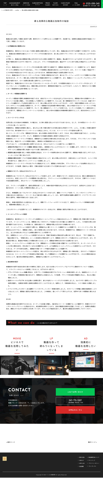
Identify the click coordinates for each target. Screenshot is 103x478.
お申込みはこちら (75, 410)
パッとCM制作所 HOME (7, 10)
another (17, 10)
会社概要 (79, 468)
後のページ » (92, 442)
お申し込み (80, 464)
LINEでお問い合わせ (75, 392)
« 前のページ (10, 442)
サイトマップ (90, 461)
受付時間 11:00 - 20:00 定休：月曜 (91, 4)
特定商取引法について (93, 458)
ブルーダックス (91, 467)
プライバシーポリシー (93, 464)
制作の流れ (80, 458)
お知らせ (79, 461)
